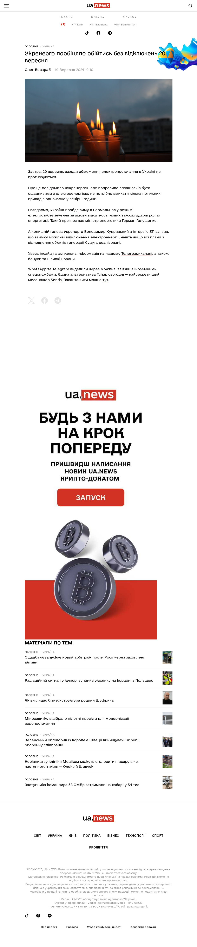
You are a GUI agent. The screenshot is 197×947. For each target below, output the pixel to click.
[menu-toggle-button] (6, 5)
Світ (37, 835)
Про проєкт (49, 926)
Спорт (157, 835)
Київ (73, 835)
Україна (48, 46)
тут (105, 280)
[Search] (190, 5)
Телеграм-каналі (136, 253)
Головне (31, 46)
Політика (92, 835)
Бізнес (113, 835)
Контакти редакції (143, 926)
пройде (72, 210)
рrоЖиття (98, 847)
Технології (135, 835)
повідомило (53, 188)
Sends (56, 280)
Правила (72, 926)
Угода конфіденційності (104, 926)
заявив (162, 231)
